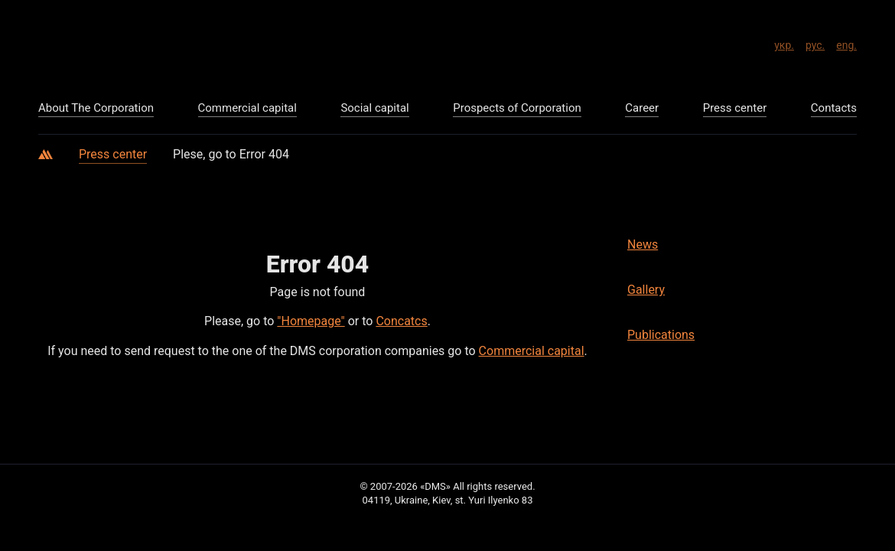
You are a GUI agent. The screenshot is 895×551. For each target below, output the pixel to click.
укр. (784, 43)
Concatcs (401, 321)
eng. (846, 43)
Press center (113, 154)
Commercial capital (531, 351)
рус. (815, 43)
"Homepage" (310, 321)
